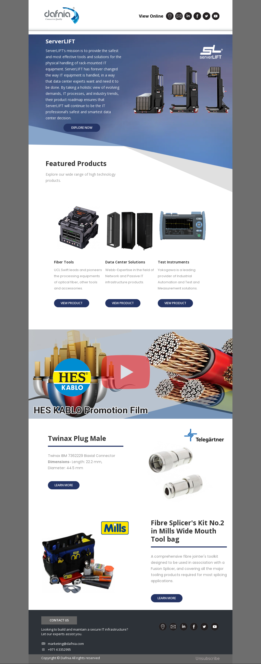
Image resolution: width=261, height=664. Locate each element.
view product (71, 303)
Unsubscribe (207, 658)
